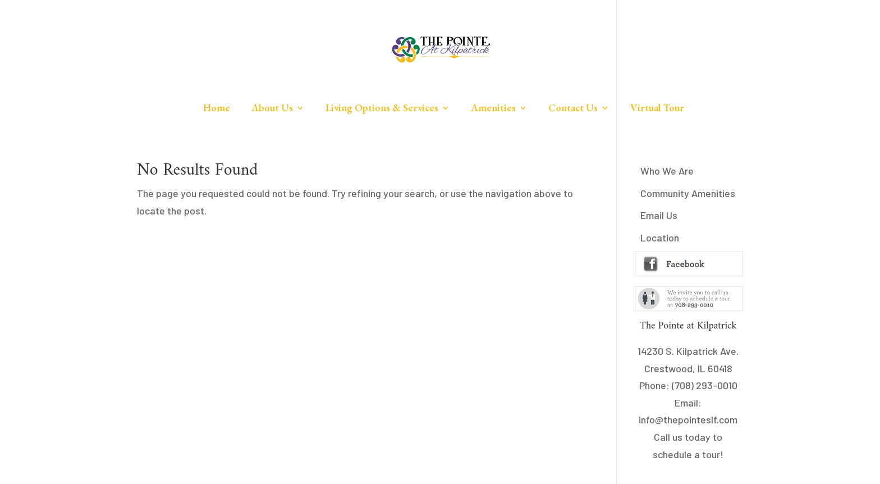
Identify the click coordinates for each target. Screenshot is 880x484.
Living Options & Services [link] (382, 109)
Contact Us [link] (573, 109)
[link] (441, 49)
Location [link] (659, 237)
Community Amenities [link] (687, 193)
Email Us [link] (658, 215)
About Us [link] (272, 109)
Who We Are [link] (667, 171)
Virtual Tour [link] (657, 109)
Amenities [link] (493, 109)
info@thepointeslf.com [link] (688, 419)
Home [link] (216, 109)
